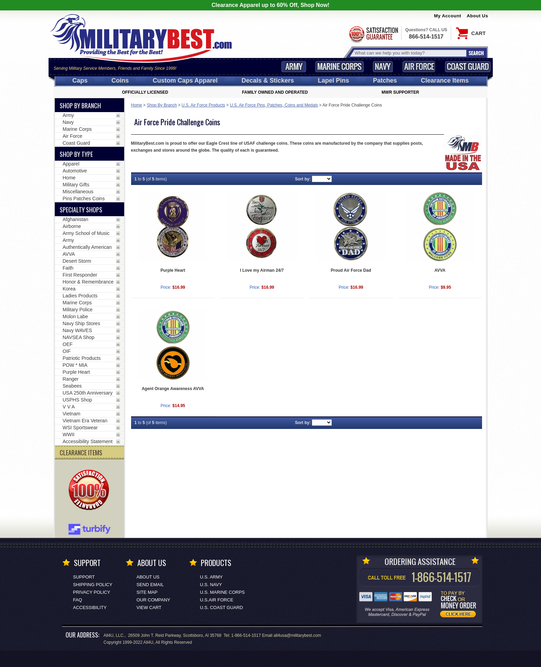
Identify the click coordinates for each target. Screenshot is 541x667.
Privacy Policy (91, 592)
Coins (120, 80)
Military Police (78, 309)
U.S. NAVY (211, 584)
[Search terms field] (409, 53)
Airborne (72, 226)
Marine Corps (339, 66)
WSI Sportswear (80, 427)
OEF (68, 344)
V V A (69, 407)
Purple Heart (173, 270)
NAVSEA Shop (79, 337)
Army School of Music (86, 233)
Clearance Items (445, 80)
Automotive (75, 171)
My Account (447, 15)
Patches (385, 80)
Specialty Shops (81, 209)
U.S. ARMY (211, 577)
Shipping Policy (92, 584)
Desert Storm (77, 261)
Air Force (419, 66)
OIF (67, 351)
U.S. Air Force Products (203, 105)
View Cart (149, 607)
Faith (68, 268)
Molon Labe (75, 316)
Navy (383, 66)
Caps (79, 80)
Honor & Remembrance (88, 282)
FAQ (77, 599)
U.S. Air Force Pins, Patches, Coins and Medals (274, 105)
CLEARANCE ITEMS (81, 452)
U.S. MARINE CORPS (222, 592)
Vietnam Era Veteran (85, 420)
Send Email (150, 584)
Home (136, 105)
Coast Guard (468, 66)
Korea (69, 289)
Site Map (147, 592)
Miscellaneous (78, 191)
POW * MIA (75, 365)
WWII (69, 434)
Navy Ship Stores (81, 323)
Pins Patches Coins (84, 198)
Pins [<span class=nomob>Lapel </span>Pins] (333, 80)
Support (84, 577)
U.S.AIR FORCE (216, 599)
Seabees (72, 386)
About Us (477, 15)
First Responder (80, 275)
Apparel (71, 164)
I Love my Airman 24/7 (262, 270)
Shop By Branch (162, 105)
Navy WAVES (77, 330)
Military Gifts (76, 184)
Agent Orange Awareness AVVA (172, 388)
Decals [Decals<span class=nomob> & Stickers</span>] (268, 80)
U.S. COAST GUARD (221, 607)
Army (293, 66)
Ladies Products (80, 295)
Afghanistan (75, 219)
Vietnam (71, 413)
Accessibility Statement (88, 441)
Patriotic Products (82, 358)
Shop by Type (76, 154)
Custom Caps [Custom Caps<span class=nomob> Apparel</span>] (185, 80)
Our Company (153, 599)
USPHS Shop (77, 400)
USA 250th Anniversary (88, 393)
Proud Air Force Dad (351, 270)
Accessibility (90, 607)
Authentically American (87, 247)
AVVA (440, 270)
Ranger (71, 379)
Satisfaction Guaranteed (373, 33)
